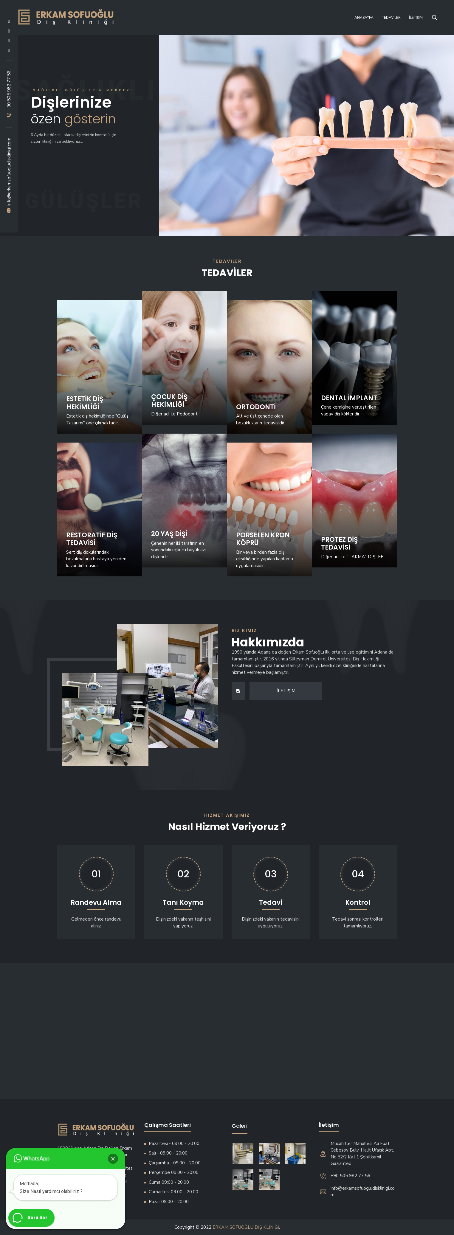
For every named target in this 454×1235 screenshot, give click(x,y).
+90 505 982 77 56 (9, 94)
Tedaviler (391, 17)
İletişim (416, 17)
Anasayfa (364, 17)
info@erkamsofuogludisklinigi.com (9, 175)
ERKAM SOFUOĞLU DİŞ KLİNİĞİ (246, 1227)
